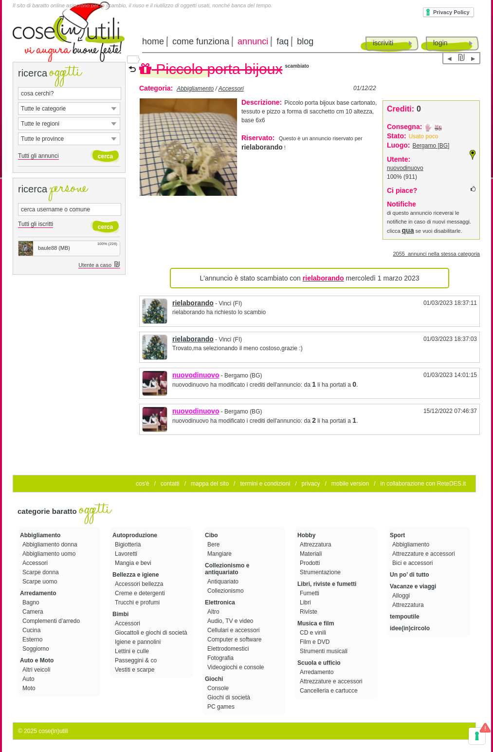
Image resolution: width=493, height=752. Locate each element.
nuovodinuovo (405, 168)
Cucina (32, 630)
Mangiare (220, 553)
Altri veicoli (37, 669)
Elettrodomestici (229, 648)
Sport (397, 535)
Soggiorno (36, 648)
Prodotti (311, 563)
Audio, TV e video (231, 621)
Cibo (211, 535)
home (153, 41)
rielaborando (193, 303)
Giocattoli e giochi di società (152, 632)
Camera (33, 611)
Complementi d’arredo (51, 621)
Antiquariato (223, 581)
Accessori (231, 88)
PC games (221, 706)
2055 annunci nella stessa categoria (436, 254)
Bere (214, 544)
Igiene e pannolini (138, 642)
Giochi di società (229, 697)
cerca (105, 156)
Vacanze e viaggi (413, 586)
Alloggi (401, 595)
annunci (252, 41)
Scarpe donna (41, 572)
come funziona (200, 41)
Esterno (33, 639)
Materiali (312, 553)
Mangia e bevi (134, 563)
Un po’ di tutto (409, 574)
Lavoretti (127, 553)
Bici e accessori (413, 563)
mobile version (350, 483)
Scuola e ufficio (319, 662)
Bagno (31, 602)
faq (282, 41)
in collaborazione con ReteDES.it (423, 483)
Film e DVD (315, 642)
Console (218, 688)
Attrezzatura (316, 544)
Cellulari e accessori (234, 630)
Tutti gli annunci (38, 155)
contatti (170, 483)
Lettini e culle (132, 651)
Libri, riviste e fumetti (326, 584)
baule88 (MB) (44, 248)
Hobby (306, 535)
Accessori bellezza (140, 584)
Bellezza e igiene (135, 574)
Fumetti (310, 593)
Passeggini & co (136, 660)
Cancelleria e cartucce (329, 690)
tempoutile (405, 616)
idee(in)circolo (410, 628)
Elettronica (220, 602)
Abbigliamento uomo (49, 553)
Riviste (309, 611)
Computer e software (235, 639)
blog (305, 41)
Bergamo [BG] (430, 145)
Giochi (214, 679)
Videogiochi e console (236, 667)
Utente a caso (99, 265)
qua (408, 230)
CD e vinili (314, 632)
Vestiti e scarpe (135, 669)
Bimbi (120, 614)
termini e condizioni (265, 483)
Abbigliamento (195, 88)
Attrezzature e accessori (332, 681)
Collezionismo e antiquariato (227, 569)
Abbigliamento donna (50, 544)
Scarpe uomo (40, 581)
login (440, 43)
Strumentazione (321, 572)
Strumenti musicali (324, 651)
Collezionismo (226, 590)
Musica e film (315, 623)
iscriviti (383, 43)
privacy (310, 483)
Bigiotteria (129, 544)
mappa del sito (210, 483)
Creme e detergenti (140, 593)
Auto (29, 679)
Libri (306, 602)
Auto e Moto (37, 660)
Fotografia (221, 658)
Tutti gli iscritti (35, 224)
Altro (214, 611)
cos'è (142, 483)
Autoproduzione (134, 535)
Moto (29, 688)
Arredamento (38, 593)
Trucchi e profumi (138, 602)
